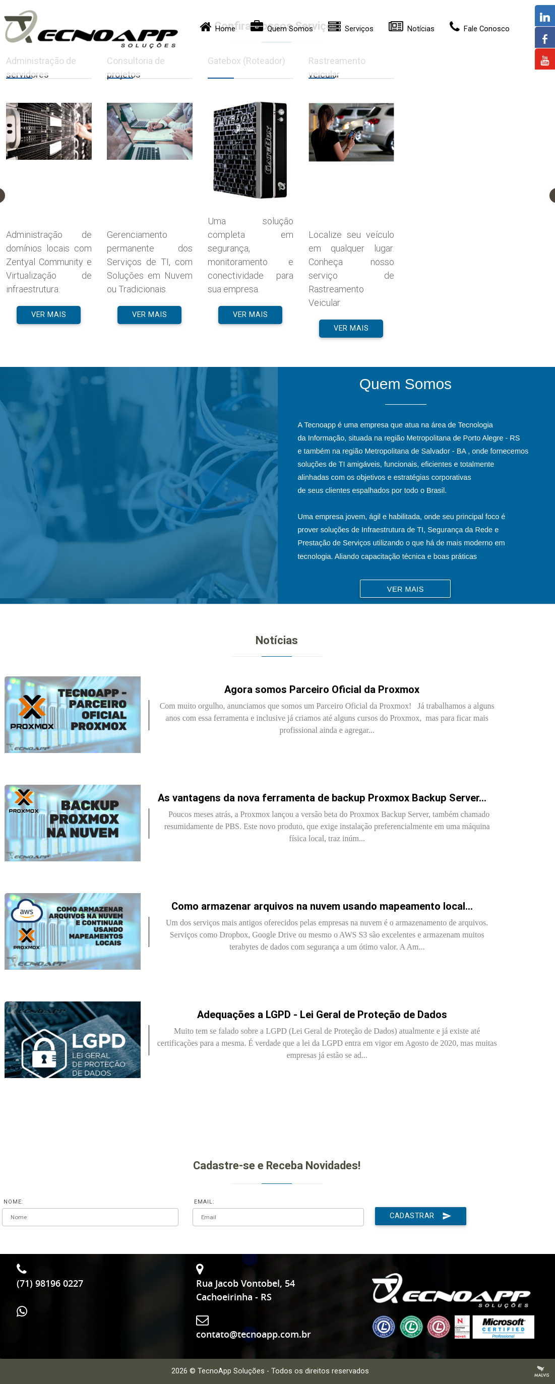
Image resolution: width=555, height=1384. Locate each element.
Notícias (412, 30)
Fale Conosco (480, 30)
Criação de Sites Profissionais (541, 1371)
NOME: (14, 1202)
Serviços (351, 30)
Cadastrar (421, 1216)
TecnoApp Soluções (231, 1371)
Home (217, 30)
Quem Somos (282, 30)
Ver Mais (48, 314)
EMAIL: (204, 1202)
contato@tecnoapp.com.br (253, 1334)
